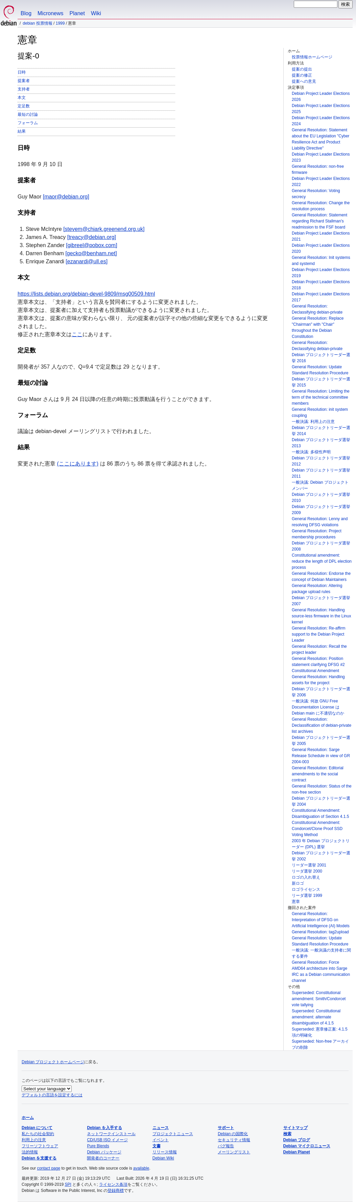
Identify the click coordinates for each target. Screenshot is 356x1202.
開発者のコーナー (103, 1158)
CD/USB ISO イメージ (107, 1140)
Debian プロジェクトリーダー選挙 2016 (321, 357)
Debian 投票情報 (37, 23)
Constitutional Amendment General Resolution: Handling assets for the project (318, 676)
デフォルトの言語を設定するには (52, 1095)
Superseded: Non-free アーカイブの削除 (320, 1044)
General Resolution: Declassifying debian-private (317, 309)
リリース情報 (164, 1152)
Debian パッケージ (104, 1152)
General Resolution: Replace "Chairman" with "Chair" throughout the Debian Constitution (317, 327)
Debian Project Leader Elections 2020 (321, 248)
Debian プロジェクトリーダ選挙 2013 (321, 442)
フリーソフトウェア (40, 1146)
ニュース (160, 1127)
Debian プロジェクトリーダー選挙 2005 (321, 740)
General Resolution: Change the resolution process (321, 206)
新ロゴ (298, 883)
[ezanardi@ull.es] (87, 261)
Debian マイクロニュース (306, 1146)
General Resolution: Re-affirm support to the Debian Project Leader (319, 634)
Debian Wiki (163, 1158)
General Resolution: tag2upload (320, 932)
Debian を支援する (39, 1158)
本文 (22, 97)
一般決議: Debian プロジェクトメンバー (320, 485)
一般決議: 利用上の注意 (313, 421)
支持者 (24, 89)
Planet (77, 13)
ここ (77, 334)
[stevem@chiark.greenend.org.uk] (103, 229)
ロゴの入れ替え (306, 877)
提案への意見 (304, 81)
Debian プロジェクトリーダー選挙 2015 (321, 382)
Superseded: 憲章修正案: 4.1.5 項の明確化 (320, 1032)
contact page (48, 1168)
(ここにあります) (77, 463)
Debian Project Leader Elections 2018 (321, 284)
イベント (160, 1140)
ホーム (28, 1117)
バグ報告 (226, 1146)
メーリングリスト (234, 1152)
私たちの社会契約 (38, 1133)
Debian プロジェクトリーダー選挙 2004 (321, 801)
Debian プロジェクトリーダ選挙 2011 (321, 473)
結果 (22, 131)
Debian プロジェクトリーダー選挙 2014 (321, 430)
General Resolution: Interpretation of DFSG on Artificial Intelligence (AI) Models (321, 919)
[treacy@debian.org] (91, 237)
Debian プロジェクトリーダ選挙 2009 (321, 509)
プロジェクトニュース (172, 1133)
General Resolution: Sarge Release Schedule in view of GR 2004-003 (321, 755)
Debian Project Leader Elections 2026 (321, 96)
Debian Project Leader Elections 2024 (321, 120)
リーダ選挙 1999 (307, 895)
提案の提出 (302, 69)
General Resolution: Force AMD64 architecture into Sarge (319, 965)
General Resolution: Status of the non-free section (322, 789)
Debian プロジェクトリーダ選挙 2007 (321, 600)
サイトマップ (295, 1127)
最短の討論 (28, 114)
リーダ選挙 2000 (307, 871)
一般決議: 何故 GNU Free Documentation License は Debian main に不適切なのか (318, 707)
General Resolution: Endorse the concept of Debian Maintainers (321, 576)
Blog (26, 13)
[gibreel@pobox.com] (91, 245)
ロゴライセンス (306, 889)
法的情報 (30, 1152)
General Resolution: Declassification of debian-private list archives (321, 725)
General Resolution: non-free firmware (318, 169)
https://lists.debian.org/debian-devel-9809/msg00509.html (86, 294)
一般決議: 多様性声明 (311, 452)
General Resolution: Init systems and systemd (321, 260)
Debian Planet (296, 1152)
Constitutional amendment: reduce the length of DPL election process (322, 561)
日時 (22, 72)
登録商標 (116, 1190)
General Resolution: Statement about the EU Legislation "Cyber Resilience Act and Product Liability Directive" (320, 139)
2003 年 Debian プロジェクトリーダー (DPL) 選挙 (321, 843)
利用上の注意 (34, 1140)
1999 (60, 23)
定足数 (24, 106)
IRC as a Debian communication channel (321, 977)
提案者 (24, 80)
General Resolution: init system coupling (320, 412)
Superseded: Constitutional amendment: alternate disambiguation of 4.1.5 (316, 1017)
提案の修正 (302, 75)
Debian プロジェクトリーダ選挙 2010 (321, 497)
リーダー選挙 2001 (309, 865)
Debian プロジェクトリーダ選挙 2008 (321, 546)
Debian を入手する (104, 1127)
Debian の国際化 (233, 1133)
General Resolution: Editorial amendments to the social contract (317, 774)
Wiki (96, 13)
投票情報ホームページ (312, 57)
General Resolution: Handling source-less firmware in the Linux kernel (321, 616)
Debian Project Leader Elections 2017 (321, 297)
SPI (68, 1184)
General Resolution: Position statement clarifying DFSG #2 (318, 661)
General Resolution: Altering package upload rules (317, 588)
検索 (287, 1133)
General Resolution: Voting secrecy (316, 193)
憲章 (296, 901)
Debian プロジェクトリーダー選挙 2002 (321, 856)
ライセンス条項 (113, 1184)
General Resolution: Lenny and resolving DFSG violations (320, 521)
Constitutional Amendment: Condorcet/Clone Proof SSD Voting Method (317, 828)
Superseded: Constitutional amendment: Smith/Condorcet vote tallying (319, 998)
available (141, 1168)
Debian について (37, 1127)
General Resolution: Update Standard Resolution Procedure (320, 370)
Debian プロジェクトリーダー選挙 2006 (321, 692)
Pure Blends (98, 1146)
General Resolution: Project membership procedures (316, 534)
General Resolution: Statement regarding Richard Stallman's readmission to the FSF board (319, 221)
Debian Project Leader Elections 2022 (321, 181)
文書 (156, 1146)
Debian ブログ (296, 1140)
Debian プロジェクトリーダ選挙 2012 (321, 461)
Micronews (50, 13)
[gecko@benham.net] (91, 253)
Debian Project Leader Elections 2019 (321, 272)
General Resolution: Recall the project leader (319, 649)
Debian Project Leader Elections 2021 (321, 236)
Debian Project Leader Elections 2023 (321, 157)
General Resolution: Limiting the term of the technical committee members (321, 397)
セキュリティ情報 (234, 1140)
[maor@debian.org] (66, 196)
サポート (226, 1127)
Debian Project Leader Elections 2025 (321, 108)
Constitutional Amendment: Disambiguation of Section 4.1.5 (320, 813)
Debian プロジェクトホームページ (53, 1062)
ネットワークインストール (111, 1133)
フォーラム (28, 123)
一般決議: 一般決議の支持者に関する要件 (321, 953)
